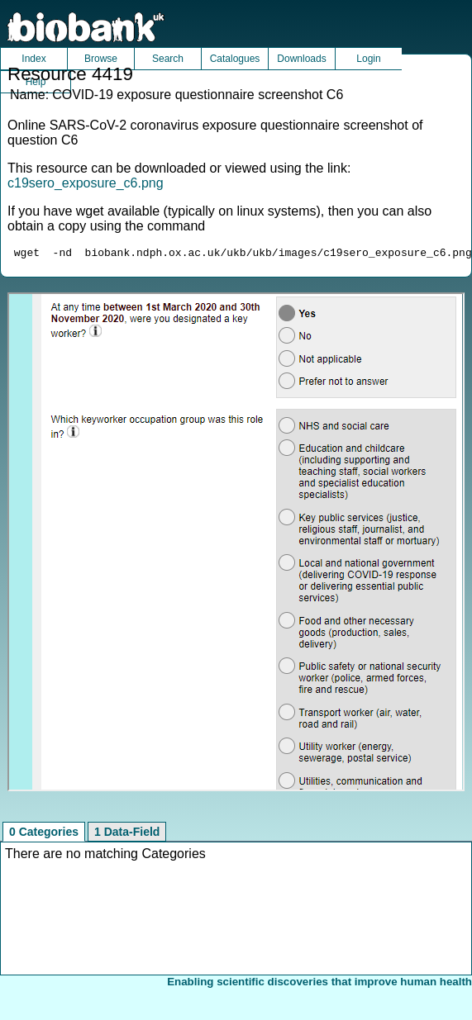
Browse (100, 58)
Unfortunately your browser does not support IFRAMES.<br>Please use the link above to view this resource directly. (235, 544)
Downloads (301, 58)
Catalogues (235, 58)
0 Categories (44, 834)
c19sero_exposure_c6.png (85, 183)
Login (368, 58)
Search (168, 58)
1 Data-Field (127, 834)
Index (33, 58)
